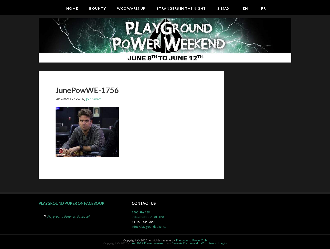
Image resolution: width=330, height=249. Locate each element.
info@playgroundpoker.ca (149, 227)
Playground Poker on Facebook (72, 203)
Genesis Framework (185, 243)
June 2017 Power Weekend (148, 243)
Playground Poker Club (191, 240)
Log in (222, 243)
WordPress (208, 243)
